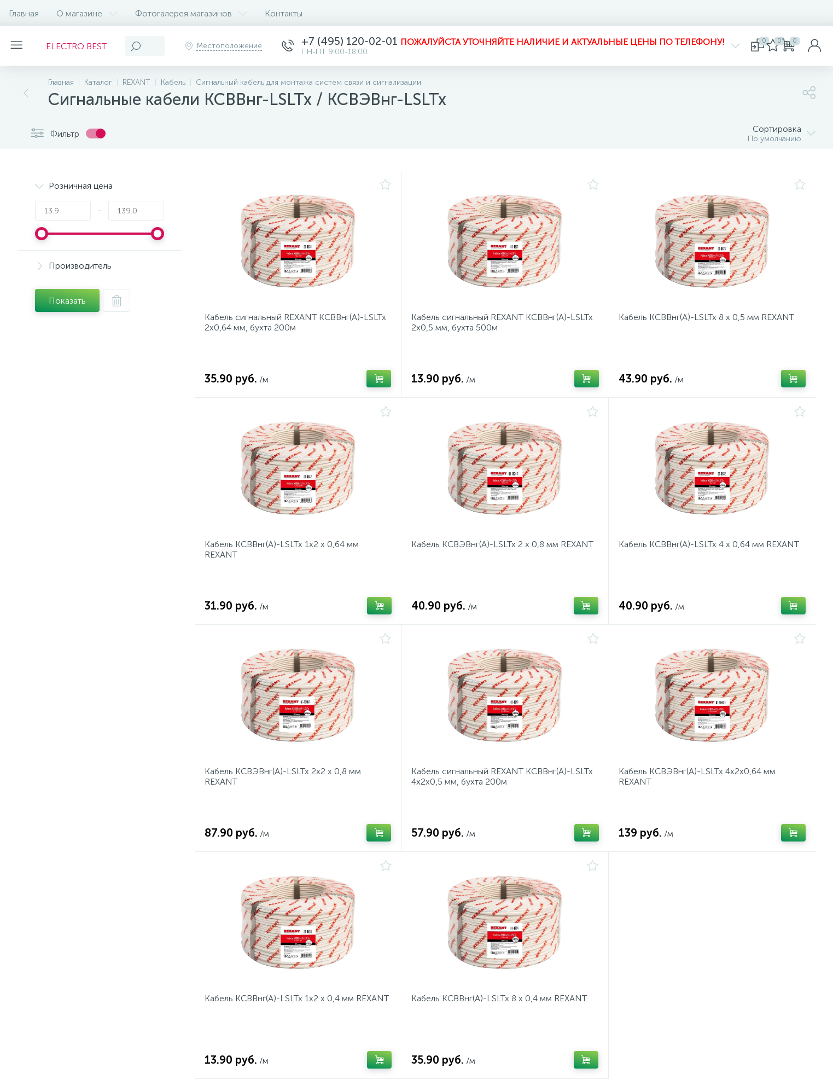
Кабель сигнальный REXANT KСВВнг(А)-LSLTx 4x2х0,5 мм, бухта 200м (494, 793)
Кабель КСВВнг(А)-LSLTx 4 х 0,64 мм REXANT (712, 554)
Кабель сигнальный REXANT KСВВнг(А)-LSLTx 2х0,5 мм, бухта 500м (494, 326)
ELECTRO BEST (83, 46)
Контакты (283, 13)
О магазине (87, 13)
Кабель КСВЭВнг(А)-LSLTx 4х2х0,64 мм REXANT (700, 793)
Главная (24, 13)
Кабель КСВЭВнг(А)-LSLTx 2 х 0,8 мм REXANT (488, 559)
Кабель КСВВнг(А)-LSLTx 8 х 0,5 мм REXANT (709, 321)
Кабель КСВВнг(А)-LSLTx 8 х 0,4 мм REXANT (502, 1022)
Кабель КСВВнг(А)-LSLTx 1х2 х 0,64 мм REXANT (285, 559)
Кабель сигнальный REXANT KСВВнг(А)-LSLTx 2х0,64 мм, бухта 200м (287, 326)
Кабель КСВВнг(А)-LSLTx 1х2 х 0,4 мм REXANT (282, 1027)
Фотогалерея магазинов (191, 13)
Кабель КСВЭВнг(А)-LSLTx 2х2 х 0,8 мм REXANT (286, 793)
